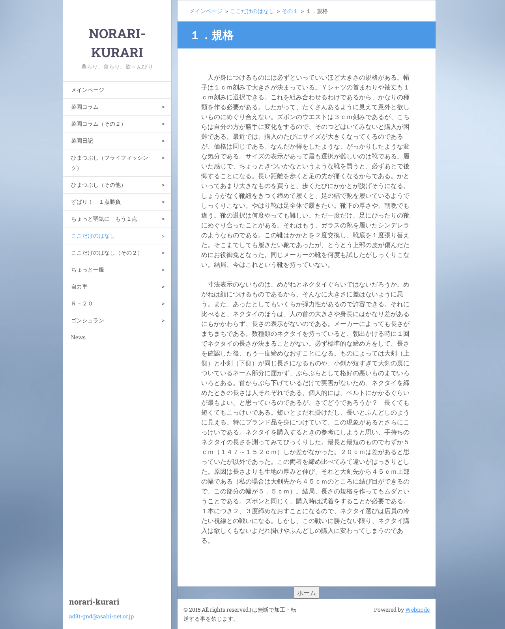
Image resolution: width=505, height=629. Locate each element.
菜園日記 (82, 140)
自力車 (79, 286)
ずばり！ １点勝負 (96, 201)
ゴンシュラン (87, 320)
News (78, 337)
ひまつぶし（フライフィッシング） (109, 162)
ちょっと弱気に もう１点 (104, 218)
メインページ (87, 89)
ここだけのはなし (93, 235)
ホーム (306, 592)
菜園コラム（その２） (98, 123)
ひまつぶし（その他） (98, 184)
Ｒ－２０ (82, 303)
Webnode (417, 609)
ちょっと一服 (87, 269)
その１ (290, 11)
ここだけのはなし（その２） (107, 252)
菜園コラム (85, 106)
